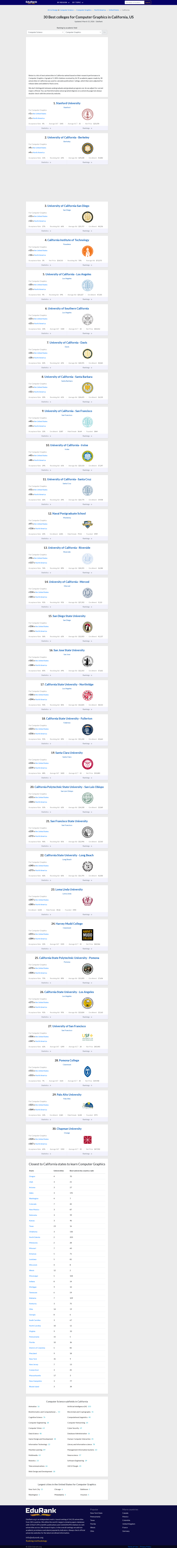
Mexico (125, 1516)
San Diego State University (67, 616)
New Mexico (34, 1209)
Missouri (32, 1248)
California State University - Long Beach (67, 855)
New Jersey (33, 1364)
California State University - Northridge (67, 684)
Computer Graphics (84, 10)
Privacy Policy (145, 1547)
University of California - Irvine (67, 445)
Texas (31, 1226)
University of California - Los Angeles (67, 274)
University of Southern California (67, 308)
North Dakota (34, 1237)
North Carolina (35, 1326)
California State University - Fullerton (67, 718)
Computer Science (66, 10)
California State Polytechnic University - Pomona (67, 957)
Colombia (126, 1520)
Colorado (32, 1204)
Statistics (46, 128)
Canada (125, 1513)
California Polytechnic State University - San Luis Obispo (67, 787)
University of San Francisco (67, 1026)
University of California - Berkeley (67, 137)
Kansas (32, 1220)
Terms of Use (133, 1547)
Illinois (31, 1270)
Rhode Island (34, 1386)
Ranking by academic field (67, 28)
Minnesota (33, 1243)
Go (104, 32)
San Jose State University (67, 650)
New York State (96, 1513)
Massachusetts (35, 1375)
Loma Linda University (67, 889)
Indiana (32, 1281)
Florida (32, 1342)
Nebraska (33, 1215)
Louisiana (32, 1259)
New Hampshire (35, 1381)
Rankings (87, 128)
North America (100, 10)
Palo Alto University (67, 1094)
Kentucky (33, 1303)
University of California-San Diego (67, 205)
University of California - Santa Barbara (67, 376)
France (125, 1527)
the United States (39, 113)
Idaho (31, 1193)
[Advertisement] (45, 56)
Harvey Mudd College (67, 923)
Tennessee (33, 1292)
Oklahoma (33, 1232)
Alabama (32, 1298)
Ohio (31, 1309)
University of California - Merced (67, 581)
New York (33, 1359)
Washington (33, 1198)
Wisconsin (33, 1265)
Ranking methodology (36, 1541)
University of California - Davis (67, 342)
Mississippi (33, 1276)
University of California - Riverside (67, 547)
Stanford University (66, 103)
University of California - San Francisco (67, 411)
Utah (31, 1182)
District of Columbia (37, 1348)
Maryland (33, 1353)
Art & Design (53, 10)
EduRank (99, 21)
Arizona (32, 1187)
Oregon (32, 1176)
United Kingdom (128, 1524)
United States (114, 10)
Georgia (32, 1315)
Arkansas (32, 1254)
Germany (125, 1531)
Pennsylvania (34, 1337)
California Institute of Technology (67, 240)
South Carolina (34, 1320)
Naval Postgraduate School (67, 513)
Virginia (32, 1331)
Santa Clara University (67, 752)
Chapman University (67, 1128)
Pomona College (67, 1060)
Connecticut (34, 1370)
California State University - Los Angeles (67, 992)
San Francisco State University (67, 821)
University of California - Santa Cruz (67, 479)
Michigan (32, 1287)
